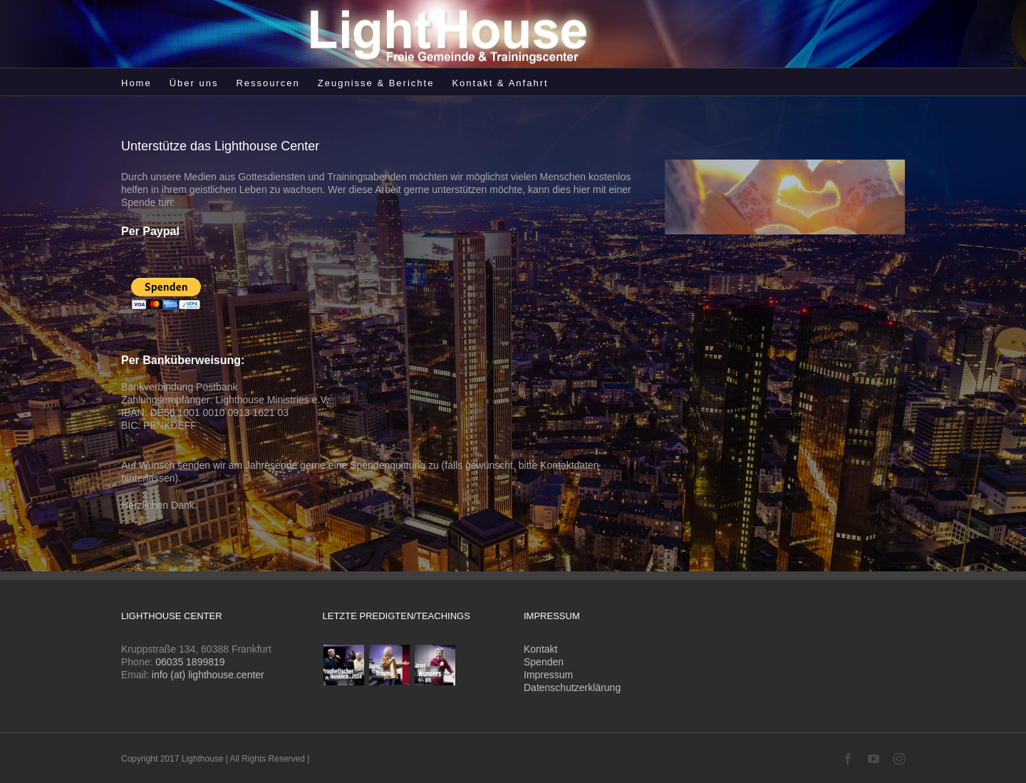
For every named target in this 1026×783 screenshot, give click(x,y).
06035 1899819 (189, 662)
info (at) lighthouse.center (208, 674)
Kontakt (540, 649)
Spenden (544, 662)
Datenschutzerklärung (572, 687)
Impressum (548, 674)
